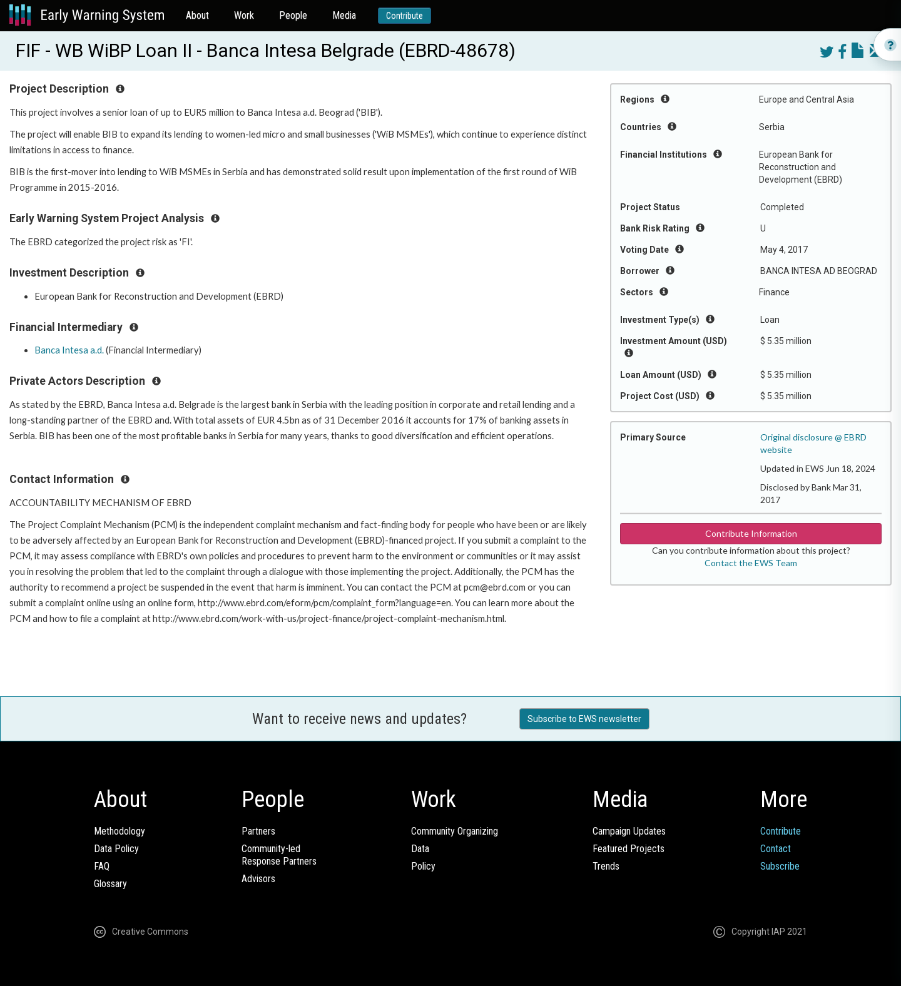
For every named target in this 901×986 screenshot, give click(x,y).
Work (244, 15)
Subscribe (780, 866)
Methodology (119, 831)
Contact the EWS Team (751, 562)
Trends (606, 866)
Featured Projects (628, 849)
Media (344, 15)
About (197, 15)
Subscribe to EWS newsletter (584, 719)
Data (420, 849)
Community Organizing (454, 831)
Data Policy (116, 849)
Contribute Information (751, 533)
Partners (258, 831)
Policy (423, 866)
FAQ (101, 866)
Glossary (110, 884)
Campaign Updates (629, 831)
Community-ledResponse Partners (279, 855)
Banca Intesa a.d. (69, 350)
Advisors (258, 879)
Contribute (404, 16)
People (293, 15)
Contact (775, 849)
